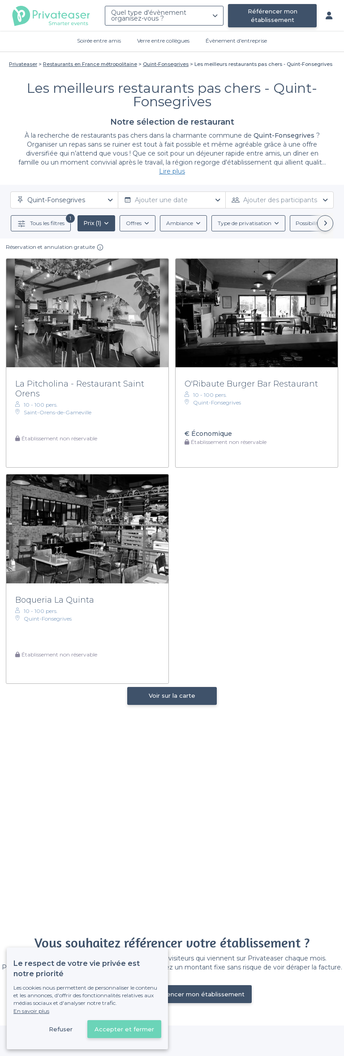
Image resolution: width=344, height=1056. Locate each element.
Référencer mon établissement (272, 15)
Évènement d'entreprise (236, 40)
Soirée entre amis (99, 40)
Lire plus (172, 171)
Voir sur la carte (172, 695)
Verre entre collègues (163, 40)
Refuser (61, 1029)
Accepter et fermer (124, 1029)
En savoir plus (31, 1011)
